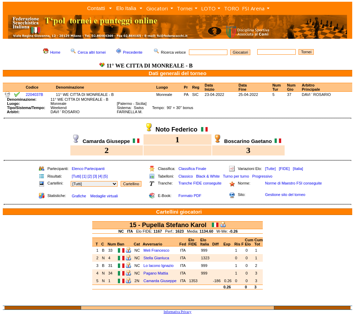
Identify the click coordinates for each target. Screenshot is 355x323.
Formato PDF (190, 196)
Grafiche (79, 196)
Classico (186, 176)
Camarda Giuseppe (160, 281)
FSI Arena (253, 8)
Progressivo (262, 176)
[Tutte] (270, 169)
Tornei (184, 8)
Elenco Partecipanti (88, 169)
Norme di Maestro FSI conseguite (293, 183)
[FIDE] (284, 169)
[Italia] (298, 169)
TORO (231, 8)
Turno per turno (236, 176)
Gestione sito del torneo (285, 194)
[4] (100, 176)
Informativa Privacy (177, 312)
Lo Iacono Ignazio (159, 265)
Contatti (96, 8)
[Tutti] (76, 176)
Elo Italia (126, 8)
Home (55, 52)
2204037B (34, 94)
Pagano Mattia (156, 273)
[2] (89, 176)
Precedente (132, 52)
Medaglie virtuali (104, 196)
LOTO (208, 8)
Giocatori (157, 8)
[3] (95, 176)
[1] (84, 176)
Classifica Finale (192, 169)
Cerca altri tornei (92, 52)
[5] (105, 176)
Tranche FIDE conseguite (200, 183)
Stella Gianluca (156, 258)
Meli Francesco (157, 250)
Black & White (207, 176)
